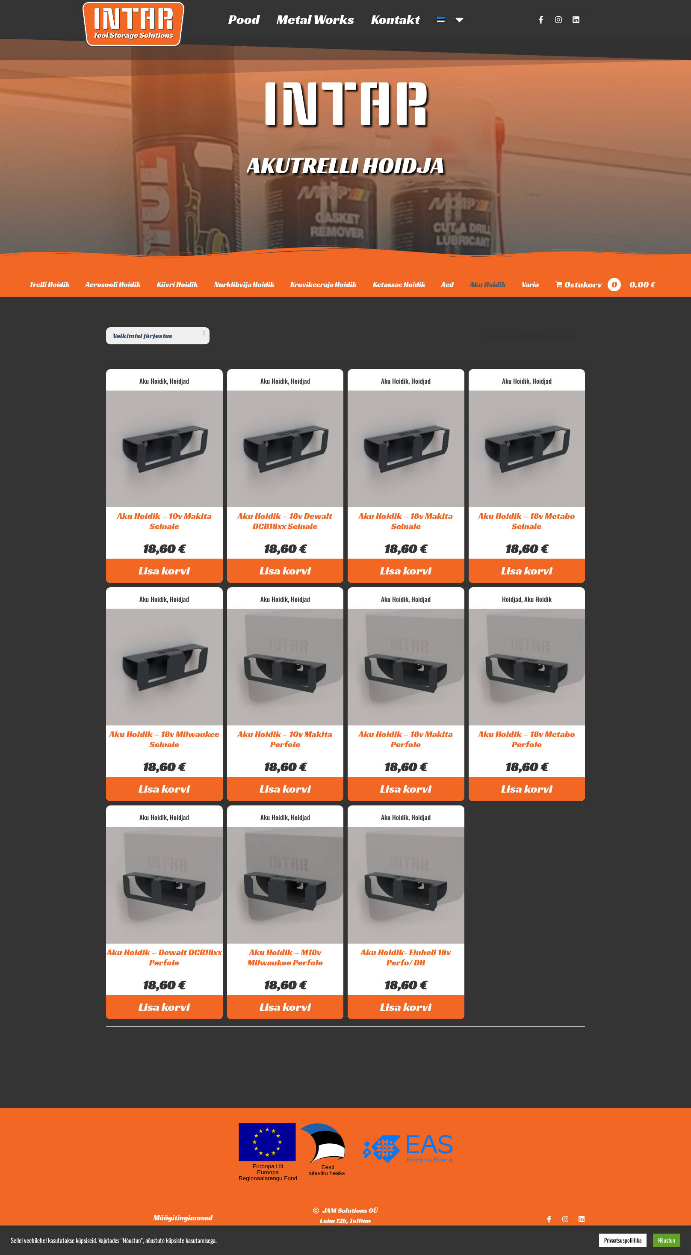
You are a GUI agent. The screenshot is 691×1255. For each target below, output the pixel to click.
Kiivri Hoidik (177, 284)
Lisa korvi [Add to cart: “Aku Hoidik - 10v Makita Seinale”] (164, 570)
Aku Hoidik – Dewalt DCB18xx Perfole (164, 957)
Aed (447, 284)
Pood (244, 19)
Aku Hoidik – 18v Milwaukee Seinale (164, 739)
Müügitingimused (183, 1217)
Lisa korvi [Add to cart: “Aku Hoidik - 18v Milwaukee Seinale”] (164, 788)
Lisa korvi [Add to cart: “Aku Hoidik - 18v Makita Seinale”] (405, 570)
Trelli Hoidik (50, 284)
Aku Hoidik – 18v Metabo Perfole (526, 739)
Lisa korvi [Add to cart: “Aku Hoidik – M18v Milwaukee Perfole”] (285, 1007)
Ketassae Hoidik (399, 284)
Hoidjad (179, 380)
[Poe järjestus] (158, 335)
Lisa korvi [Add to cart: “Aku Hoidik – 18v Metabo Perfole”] (526, 788)
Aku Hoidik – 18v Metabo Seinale (526, 521)
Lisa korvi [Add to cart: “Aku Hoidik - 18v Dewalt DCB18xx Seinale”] (285, 570)
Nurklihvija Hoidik (244, 284)
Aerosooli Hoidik (113, 284)
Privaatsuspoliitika (622, 1240)
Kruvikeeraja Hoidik (323, 284)
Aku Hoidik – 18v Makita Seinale (406, 521)
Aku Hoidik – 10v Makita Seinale (164, 521)
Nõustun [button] (666, 1240)
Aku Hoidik (488, 284)
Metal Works (315, 19)
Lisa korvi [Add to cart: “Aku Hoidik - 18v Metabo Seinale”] (526, 570)
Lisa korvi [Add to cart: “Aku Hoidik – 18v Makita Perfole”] (405, 788)
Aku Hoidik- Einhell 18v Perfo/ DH (406, 957)
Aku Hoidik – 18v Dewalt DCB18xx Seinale (285, 521)
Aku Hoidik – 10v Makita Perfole (285, 739)
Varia (530, 284)
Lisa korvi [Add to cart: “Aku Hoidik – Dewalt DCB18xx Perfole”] (164, 1007)
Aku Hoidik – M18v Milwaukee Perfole (285, 957)
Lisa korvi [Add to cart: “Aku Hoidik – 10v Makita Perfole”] (285, 788)
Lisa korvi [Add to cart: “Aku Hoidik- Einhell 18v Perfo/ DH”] (405, 1007)
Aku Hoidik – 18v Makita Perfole (406, 739)
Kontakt (395, 19)
